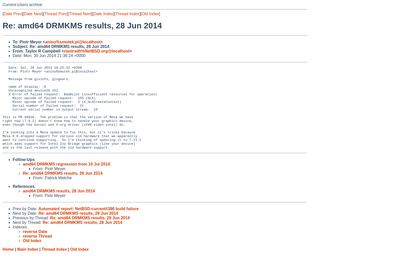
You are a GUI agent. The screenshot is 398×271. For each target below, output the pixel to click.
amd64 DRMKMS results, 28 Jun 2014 (59, 208)
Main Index (27, 266)
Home (8, 266)
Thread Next (80, 14)
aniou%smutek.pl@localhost (72, 42)
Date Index (103, 14)
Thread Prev (55, 14)
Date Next (33, 14)
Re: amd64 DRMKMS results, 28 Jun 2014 (63, 190)
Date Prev (13, 14)
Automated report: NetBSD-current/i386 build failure (88, 225)
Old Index (150, 14)
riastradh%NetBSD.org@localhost (96, 51)
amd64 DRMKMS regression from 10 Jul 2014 (66, 181)
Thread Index (127, 14)
